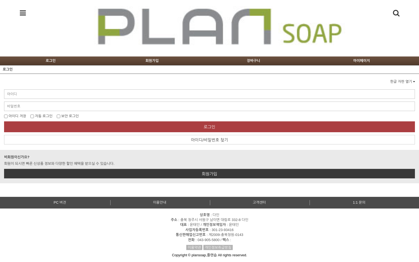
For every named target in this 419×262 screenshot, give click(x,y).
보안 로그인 (68, 116)
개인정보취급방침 (218, 247)
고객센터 (259, 202)
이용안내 (159, 202)
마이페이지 (361, 61)
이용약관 (194, 247)
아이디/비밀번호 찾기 (209, 140)
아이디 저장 (15, 116)
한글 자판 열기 (402, 82)
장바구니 (253, 61)
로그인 (51, 61)
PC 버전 (59, 202)
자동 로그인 (41, 116)
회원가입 (152, 61)
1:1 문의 (359, 202)
